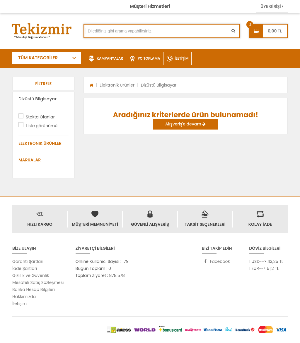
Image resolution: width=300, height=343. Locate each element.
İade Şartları (24, 268)
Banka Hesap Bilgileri (33, 289)
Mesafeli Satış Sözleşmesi (38, 282)
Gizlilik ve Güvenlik (30, 275)
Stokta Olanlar (40, 117)
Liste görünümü (41, 126)
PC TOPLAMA (144, 59)
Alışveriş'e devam (185, 124)
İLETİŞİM (178, 59)
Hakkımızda (24, 296)
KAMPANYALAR (105, 59)
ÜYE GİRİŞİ (271, 6)
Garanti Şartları (27, 261)
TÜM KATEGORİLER (38, 58)
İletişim (19, 303)
